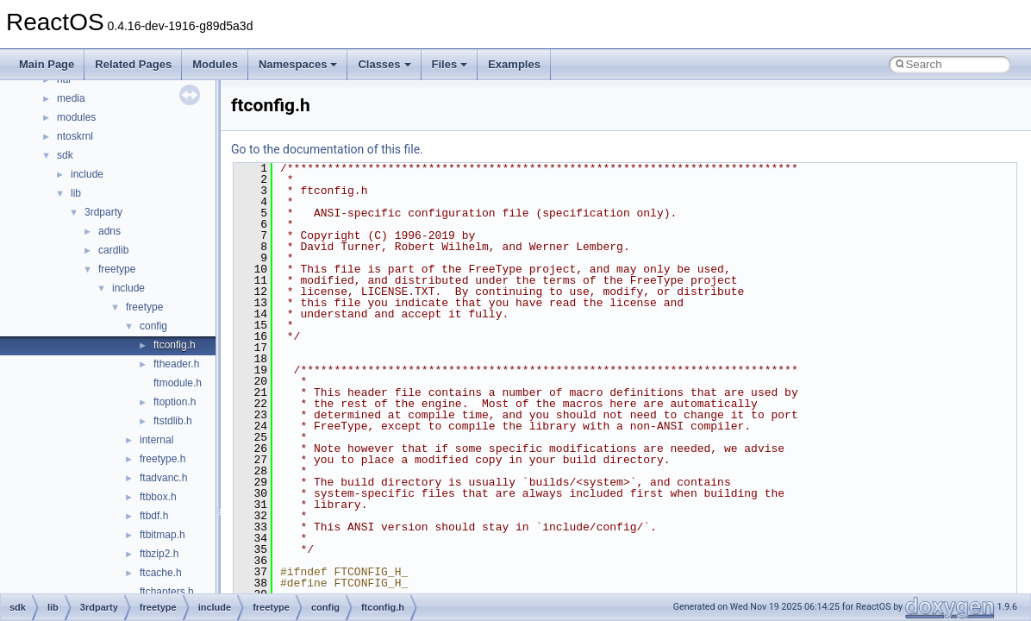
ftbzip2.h (159, 554)
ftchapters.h (167, 592)
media (71, 98)
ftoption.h (174, 402)
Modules (215, 64)
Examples (514, 64)
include (87, 174)
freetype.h (162, 459)
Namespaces (298, 64)
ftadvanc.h (163, 478)
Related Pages (133, 64)
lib (76, 193)
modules (76, 117)
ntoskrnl (75, 136)
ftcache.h (161, 573)
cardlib (113, 250)
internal (156, 440)
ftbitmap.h (162, 535)
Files (450, 64)
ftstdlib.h (172, 421)
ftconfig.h (174, 345)
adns (109, 231)
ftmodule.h (177, 383)
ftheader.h (176, 364)
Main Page (46, 64)
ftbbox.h (158, 497)
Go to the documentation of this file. (327, 149)
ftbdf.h (154, 516)
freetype (116, 269)
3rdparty (103, 212)
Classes (384, 64)
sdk (65, 155)
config (153, 326)
